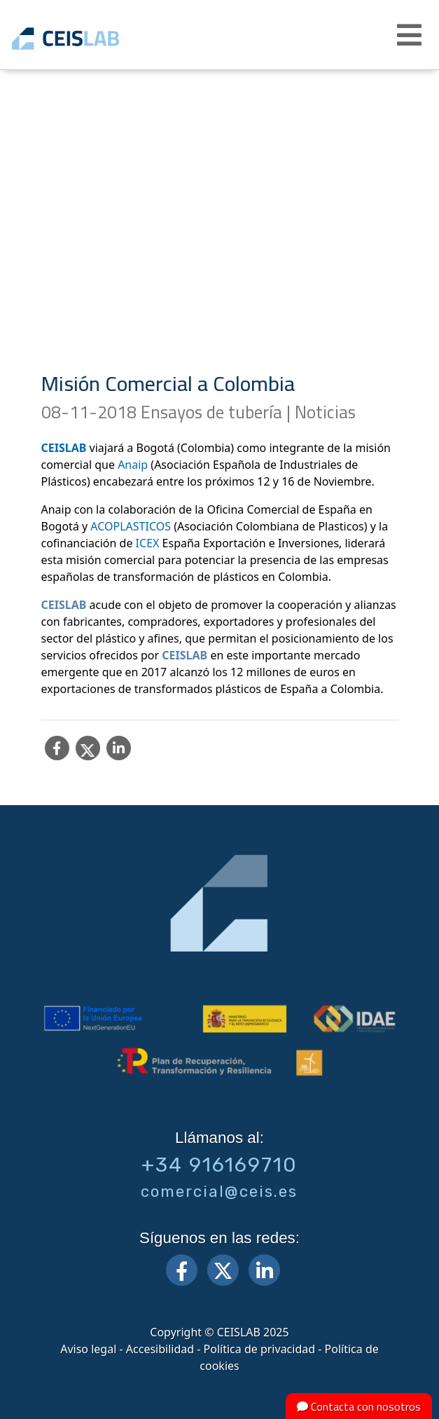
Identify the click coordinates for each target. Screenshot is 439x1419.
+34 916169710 (219, 1165)
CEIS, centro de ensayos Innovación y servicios (86, 39)
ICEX (148, 543)
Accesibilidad (160, 1349)
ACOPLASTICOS (130, 526)
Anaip (133, 464)
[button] (411, 35)
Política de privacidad (260, 1349)
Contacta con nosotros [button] (359, 1406)
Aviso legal (88, 1349)
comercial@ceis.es (219, 1191)
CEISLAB (64, 447)
